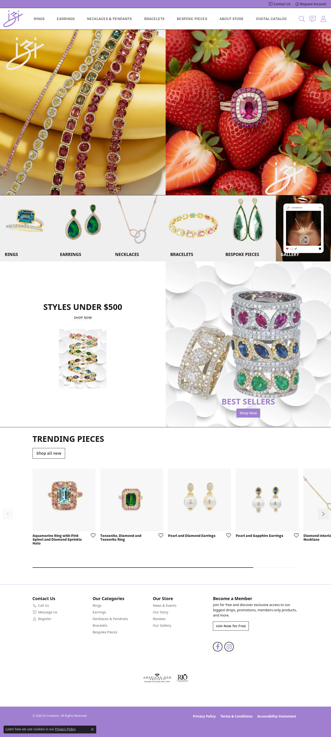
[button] (302, 19)
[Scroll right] (323, 514)
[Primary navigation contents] (160, 18)
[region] (165, 112)
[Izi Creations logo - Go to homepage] (13, 18)
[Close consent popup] (92, 729)
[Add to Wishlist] (92, 535)
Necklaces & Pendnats (110, 619)
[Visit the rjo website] (182, 678)
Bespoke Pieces (192, 18)
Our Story (160, 612)
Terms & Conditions (237, 716)
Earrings (66, 18)
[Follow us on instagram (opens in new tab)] (229, 646)
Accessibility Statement (276, 716)
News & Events (164, 605)
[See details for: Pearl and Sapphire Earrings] (267, 499)
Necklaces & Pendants (109, 18)
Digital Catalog (271, 18)
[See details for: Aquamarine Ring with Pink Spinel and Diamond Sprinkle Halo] (64, 499)
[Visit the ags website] (157, 678)
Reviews (159, 619)
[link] (279, 4)
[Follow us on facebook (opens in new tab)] (217, 646)
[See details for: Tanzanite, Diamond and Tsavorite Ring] (131, 499)
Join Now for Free (231, 626)
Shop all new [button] (48, 453)
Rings (39, 18)
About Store (232, 18)
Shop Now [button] (83, 317)
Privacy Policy (204, 716)
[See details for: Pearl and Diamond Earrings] (199, 499)
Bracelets (154, 18)
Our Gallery (162, 625)
